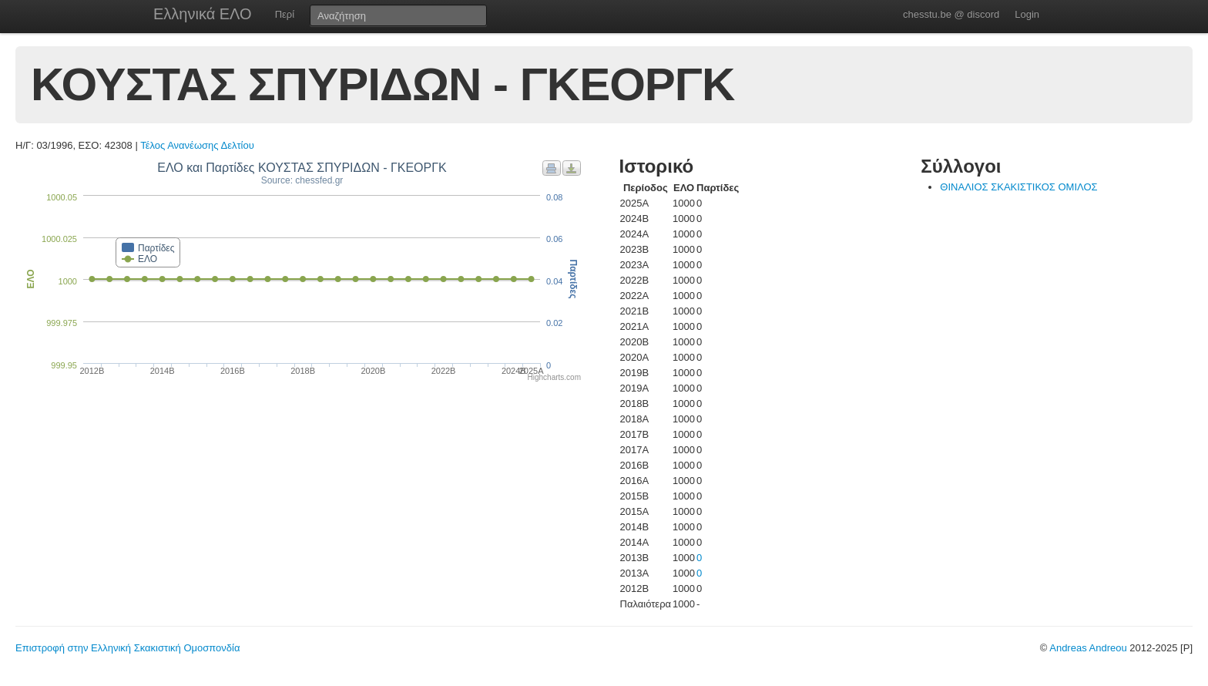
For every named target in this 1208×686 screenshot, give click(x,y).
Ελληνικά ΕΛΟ (202, 13)
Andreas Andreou (1087, 648)
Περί (284, 14)
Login (1027, 14)
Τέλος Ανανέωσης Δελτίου (197, 145)
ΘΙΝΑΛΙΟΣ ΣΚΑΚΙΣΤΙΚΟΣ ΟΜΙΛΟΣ (1018, 187)
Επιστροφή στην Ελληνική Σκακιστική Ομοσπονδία (127, 648)
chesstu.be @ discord (951, 14)
